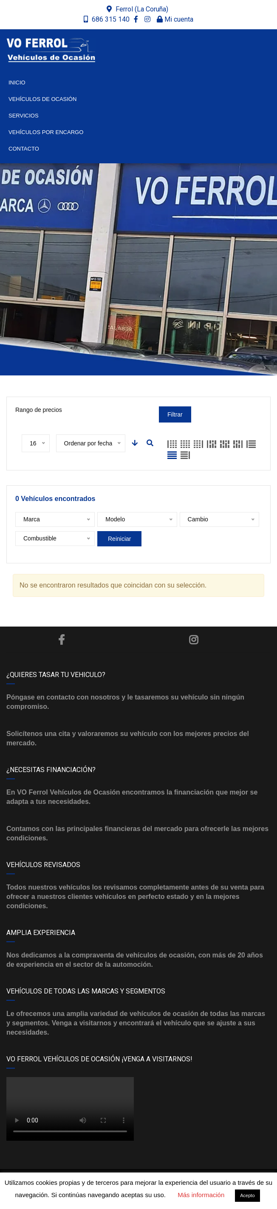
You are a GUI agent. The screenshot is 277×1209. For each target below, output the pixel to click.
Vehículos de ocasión (42, 99)
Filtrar (175, 414)
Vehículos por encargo (45, 132)
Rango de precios (38, 409)
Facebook (61, 639)
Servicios (23, 115)
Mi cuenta (175, 19)
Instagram (193, 639)
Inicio (16, 82)
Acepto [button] (247, 1195)
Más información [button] (201, 1194)
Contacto (23, 149)
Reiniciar (119, 538)
